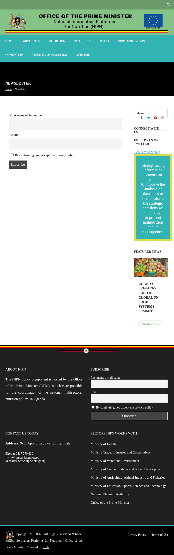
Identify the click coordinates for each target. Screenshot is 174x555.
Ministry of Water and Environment (115, 461)
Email (14, 135)
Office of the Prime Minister (110, 502)
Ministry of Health (103, 444)
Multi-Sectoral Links (49, 55)
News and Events (131, 41)
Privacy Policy (137, 534)
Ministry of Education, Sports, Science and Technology (128, 486)
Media (104, 41)
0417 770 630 (24, 453)
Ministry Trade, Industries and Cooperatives (121, 452)
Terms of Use (160, 534)
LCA (46, 547)
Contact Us (14, 55)
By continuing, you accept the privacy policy (43, 155)
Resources (82, 41)
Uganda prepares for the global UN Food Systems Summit (148, 297)
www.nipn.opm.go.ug (32, 461)
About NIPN (31, 41)
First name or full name (26, 115)
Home (9, 41)
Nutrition (57, 41)
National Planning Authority (110, 494)
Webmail (82, 55)
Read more (150, 323)
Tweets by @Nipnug (147, 152)
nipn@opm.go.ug (28, 457)
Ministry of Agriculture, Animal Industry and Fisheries (128, 477)
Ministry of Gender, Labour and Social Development (126, 469)
